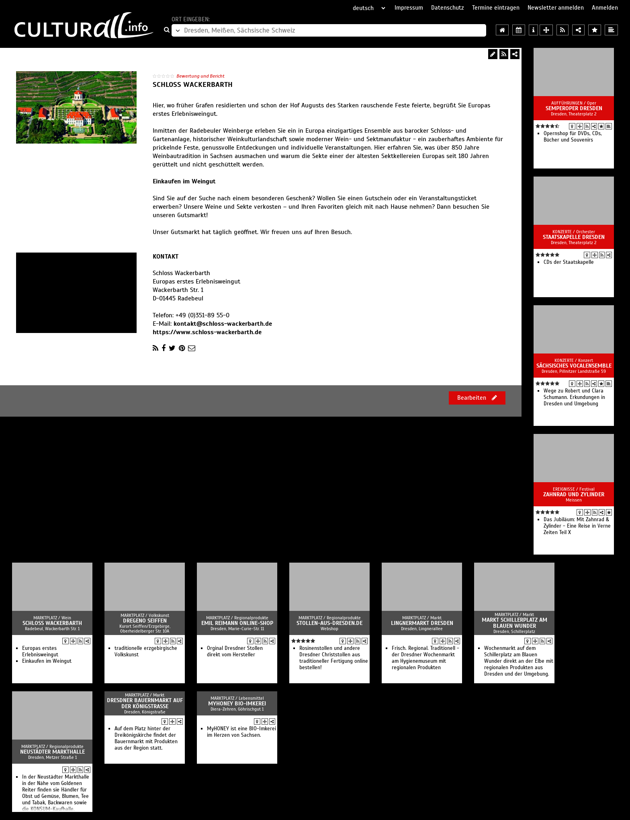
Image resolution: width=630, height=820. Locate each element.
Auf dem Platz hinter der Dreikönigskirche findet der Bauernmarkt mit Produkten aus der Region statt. (146, 738)
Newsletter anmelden (556, 7)
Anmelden (605, 7)
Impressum (409, 7)
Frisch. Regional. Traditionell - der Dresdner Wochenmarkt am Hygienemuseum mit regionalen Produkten (425, 658)
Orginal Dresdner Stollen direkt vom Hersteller (235, 651)
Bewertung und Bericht (200, 76)
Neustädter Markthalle (52, 752)
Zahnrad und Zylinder (573, 494)
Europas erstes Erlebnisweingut (40, 651)
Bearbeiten (477, 397)
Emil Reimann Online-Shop (237, 623)
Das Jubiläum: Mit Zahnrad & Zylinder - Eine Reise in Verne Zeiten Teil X (577, 526)
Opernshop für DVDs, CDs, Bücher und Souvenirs (573, 136)
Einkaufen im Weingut (47, 661)
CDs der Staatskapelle (569, 262)
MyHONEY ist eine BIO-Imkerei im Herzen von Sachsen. (241, 731)
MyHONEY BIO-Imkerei (237, 704)
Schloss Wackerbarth (52, 623)
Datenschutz (447, 7)
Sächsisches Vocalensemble (574, 366)
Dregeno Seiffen (145, 621)
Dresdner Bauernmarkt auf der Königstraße (145, 703)
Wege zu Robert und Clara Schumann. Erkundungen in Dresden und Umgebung (574, 397)
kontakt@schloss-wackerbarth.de (223, 324)
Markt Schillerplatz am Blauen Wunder (514, 623)
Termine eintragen (496, 7)
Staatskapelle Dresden (574, 237)
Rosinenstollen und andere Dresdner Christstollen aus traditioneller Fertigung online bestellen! (333, 658)
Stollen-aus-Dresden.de (329, 623)
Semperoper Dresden (574, 108)
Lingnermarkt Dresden (422, 623)
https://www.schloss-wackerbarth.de (207, 332)
